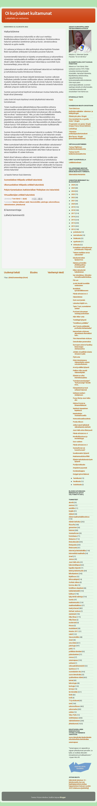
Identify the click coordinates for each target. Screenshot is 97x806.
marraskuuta (77, 235)
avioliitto (72, 508)
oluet (71, 640)
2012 (73, 229)
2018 (73, 210)
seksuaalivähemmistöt (76, 666)
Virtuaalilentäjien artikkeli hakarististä (19, 195)
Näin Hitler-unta (78, 317)
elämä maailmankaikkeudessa (79, 517)
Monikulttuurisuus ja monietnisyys (80, 437)
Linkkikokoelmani (75, 162)
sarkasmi (72, 663)
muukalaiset (73, 628)
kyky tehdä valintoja (76, 597)
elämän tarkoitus (75, 522)
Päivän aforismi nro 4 (80, 433)
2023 (73, 194)
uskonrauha (73, 709)
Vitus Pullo (73, 715)
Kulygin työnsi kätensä (81, 474)
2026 (73, 185)
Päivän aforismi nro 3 (80, 445)
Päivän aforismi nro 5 (80, 294)
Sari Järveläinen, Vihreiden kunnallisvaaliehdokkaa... (82, 276)
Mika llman (72, 620)
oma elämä (72, 643)
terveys (71, 689)
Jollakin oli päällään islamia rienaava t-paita (82, 353)
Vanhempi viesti (56, 272)
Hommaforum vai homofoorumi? (79, 449)
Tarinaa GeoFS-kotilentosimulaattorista (77, 153)
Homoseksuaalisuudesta (81, 419)
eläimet (71, 514)
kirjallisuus (72, 576)
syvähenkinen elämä (76, 677)
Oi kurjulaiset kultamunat (28, 13)
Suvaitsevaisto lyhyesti (81, 453)
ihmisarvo (72, 539)
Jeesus (71, 559)
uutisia (71, 712)
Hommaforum (74, 533)
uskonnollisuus (53, 202)
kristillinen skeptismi (76, 588)
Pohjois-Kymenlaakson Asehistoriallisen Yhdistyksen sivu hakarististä (31, 190)
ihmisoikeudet (74, 542)
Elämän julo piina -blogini (78, 116)
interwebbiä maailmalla (77, 553)
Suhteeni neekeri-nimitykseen (79, 394)
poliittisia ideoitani (75, 651)
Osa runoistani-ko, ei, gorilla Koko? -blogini (79, 120)
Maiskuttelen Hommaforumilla (79, 414)
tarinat (71, 680)
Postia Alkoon (78, 422)
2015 (73, 220)
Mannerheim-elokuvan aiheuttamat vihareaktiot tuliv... (82, 333)
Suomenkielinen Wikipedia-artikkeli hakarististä (23, 180)
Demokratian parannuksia (82, 342)
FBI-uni (75, 280)
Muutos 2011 (73, 631)
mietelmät (72, 614)
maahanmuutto (74, 602)
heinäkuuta (77, 478)
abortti (71, 502)
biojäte (71, 511)
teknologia (72, 683)
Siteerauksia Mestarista (77, 174)
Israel (71, 556)
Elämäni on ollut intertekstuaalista (80, 376)
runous (71, 657)
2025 (73, 188)
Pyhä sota (76, 357)
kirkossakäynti (74, 579)
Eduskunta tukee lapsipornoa (79, 259)
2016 (73, 217)
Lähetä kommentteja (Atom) (18, 277)
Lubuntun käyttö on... (80, 303)
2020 (73, 204)
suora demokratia (75, 675)
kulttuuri (22, 202)
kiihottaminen (73, 574)
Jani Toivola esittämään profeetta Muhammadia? (82, 327)
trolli (70, 698)
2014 (73, 223)
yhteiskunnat (20, 205)
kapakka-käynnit (74, 568)
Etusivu (34, 272)
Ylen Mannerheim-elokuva (82, 338)
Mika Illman (73, 617)
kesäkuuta (77, 481)
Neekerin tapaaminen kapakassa (80, 409)
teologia (72, 686)
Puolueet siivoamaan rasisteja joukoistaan (81, 312)
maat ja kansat (74, 608)
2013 (73, 226)
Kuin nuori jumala (79, 300)
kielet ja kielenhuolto (76, 571)
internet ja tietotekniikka (77, 551)
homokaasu (73, 536)
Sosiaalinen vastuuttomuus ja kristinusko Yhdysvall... (82, 248)
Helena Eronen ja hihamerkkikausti (79, 404)
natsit (27, 202)
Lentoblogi (73, 129)
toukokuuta (77, 485)
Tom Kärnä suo (74, 108)
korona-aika (73, 585)
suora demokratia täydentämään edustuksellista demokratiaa (80, 738)
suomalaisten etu (75, 672)
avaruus (71, 505)
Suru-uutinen (77, 442)
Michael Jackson (75, 611)
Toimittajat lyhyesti (79, 320)
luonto (71, 600)
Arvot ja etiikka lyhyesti (81, 367)
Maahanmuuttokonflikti (81, 456)
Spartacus (72, 669)
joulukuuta (77, 232)
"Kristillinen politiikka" (81, 323)
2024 (73, 191)
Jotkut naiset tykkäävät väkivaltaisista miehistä (81, 426)
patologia (44, 202)
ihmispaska (72, 545)
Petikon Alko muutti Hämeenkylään (80, 371)
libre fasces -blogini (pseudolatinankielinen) (77, 137)
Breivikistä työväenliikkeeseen (80, 290)
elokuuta (76, 245)
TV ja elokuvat (74, 700)
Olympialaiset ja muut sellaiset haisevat (80, 389)
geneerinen (73, 527)
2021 (73, 201)
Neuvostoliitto (35, 202)
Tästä (71, 100)
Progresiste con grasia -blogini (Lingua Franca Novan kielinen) (80, 125)
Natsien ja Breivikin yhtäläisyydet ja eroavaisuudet (79, 265)
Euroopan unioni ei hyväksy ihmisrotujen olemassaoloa (82, 347)
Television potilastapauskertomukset (78, 133)
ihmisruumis (73, 548)
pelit (70, 649)
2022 (73, 197)
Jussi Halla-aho (74, 562)
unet (70, 703)
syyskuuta (77, 241)
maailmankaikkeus (75, 605)
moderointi (73, 623)
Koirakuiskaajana (79, 471)
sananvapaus (73, 660)
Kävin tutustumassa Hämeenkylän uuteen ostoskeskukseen (81, 362)
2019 (73, 207)
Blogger (63, 797)
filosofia (72, 525)
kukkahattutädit (74, 591)
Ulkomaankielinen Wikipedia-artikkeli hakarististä (24, 185)
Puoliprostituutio (79, 465)
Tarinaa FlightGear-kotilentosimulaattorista (77, 148)
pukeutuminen (74, 654)
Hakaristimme (77, 297)
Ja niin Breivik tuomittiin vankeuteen (81, 284)
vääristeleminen (9, 205)
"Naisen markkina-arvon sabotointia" (81, 253)
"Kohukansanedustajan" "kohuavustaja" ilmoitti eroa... (81, 383)
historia (15, 202)
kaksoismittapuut (75, 565)
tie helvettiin (73, 692)
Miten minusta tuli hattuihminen (79, 271)
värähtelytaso (74, 718)
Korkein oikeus (74, 582)
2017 (73, 213)
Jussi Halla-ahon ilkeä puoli (82, 430)
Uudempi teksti (12, 272)
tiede (70, 695)
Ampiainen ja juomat (80, 468)
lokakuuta (77, 238)
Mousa (71, 625)
